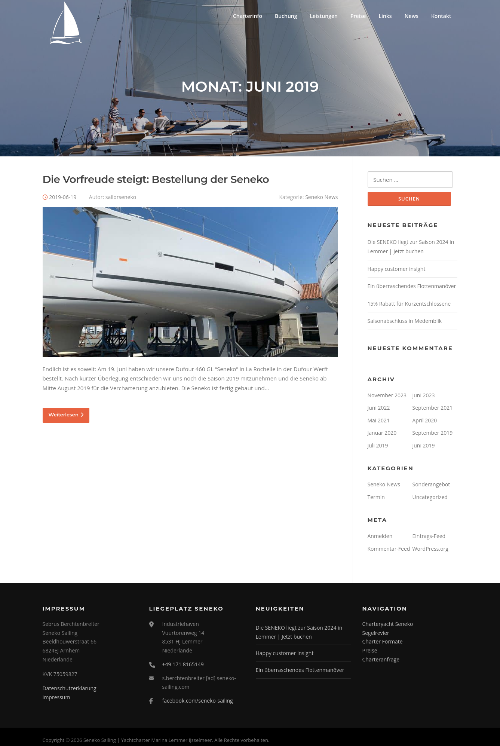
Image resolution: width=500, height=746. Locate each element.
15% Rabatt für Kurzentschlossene (409, 304)
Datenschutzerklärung (69, 689)
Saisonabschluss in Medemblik (405, 321)
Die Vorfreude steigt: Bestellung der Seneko (156, 179)
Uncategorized (430, 497)
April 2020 (424, 420)
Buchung (286, 15)
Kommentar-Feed (389, 549)
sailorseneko (120, 197)
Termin (376, 497)
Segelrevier (375, 633)
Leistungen (323, 15)
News (411, 15)
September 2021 (432, 408)
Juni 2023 (423, 395)
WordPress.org (430, 549)
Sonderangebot (431, 485)
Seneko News (321, 197)
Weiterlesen (66, 415)
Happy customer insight (397, 269)
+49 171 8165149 (183, 665)
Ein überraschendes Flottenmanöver (412, 286)
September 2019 (432, 433)
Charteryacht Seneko (387, 624)
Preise (358, 15)
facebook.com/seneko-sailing (197, 701)
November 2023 (387, 395)
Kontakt (441, 15)
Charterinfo (247, 15)
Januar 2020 (382, 433)
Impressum (56, 697)
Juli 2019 (378, 445)
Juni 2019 (423, 445)
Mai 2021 (379, 420)
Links (385, 15)
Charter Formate (382, 642)
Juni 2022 (379, 408)
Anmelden (380, 536)
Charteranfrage (381, 660)
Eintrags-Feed (429, 536)
